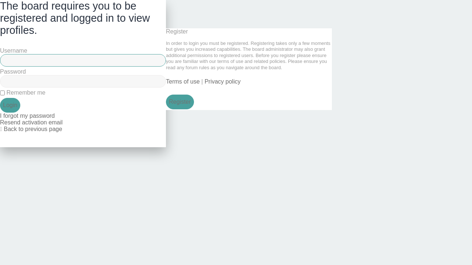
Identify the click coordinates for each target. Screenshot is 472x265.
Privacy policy (223, 81)
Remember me (22, 92)
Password (13, 71)
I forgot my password (27, 116)
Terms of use (183, 81)
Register (180, 102)
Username (13, 50)
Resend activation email (31, 122)
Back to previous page (33, 129)
